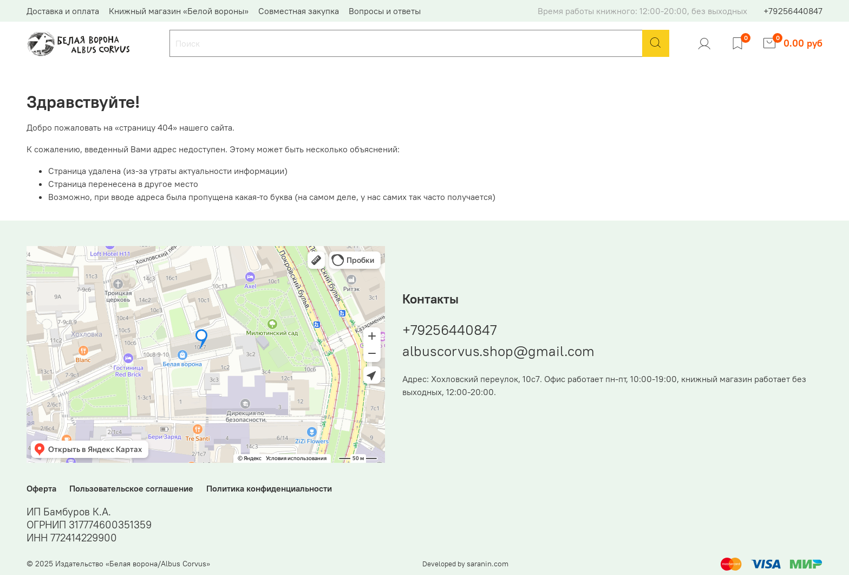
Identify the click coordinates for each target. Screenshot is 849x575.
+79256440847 (792, 10)
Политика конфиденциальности (269, 488)
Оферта (41, 488)
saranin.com (487, 563)
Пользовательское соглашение (131, 488)
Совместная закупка (298, 10)
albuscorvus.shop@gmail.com (498, 351)
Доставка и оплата (63, 10)
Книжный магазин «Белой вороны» (179, 10)
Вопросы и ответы (385, 10)
